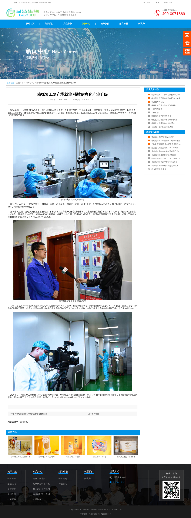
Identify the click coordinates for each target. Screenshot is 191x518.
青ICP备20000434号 (103, 514)
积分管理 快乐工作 (158, 169)
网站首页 (30, 24)
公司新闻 (39, 83)
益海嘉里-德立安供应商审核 (162, 137)
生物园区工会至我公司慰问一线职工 (165, 166)
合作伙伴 (105, 24)
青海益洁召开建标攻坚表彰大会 (164, 155)
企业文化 (11, 484)
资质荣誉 (11, 489)
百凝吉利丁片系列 (41, 494)
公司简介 (11, 478)
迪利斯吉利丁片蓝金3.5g (20, 457)
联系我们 (142, 24)
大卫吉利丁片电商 (73, 457)
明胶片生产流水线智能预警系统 (164, 105)
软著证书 (11, 499)
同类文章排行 (152, 89)
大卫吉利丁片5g (99, 457)
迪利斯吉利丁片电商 (46, 457)
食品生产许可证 (157, 102)
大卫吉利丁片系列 (41, 489)
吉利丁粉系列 (39, 478)
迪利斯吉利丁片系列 (41, 484)
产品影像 (37, 499)
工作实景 (155, 113)
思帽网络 (92, 514)
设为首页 (147, 2)
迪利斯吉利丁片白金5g (126, 457)
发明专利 (11, 494)
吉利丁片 (110, 509)
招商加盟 (123, 24)
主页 (18, 83)
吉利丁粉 (117, 509)
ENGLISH (168, 2)
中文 (157, 2)
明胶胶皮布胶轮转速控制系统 (163, 123)
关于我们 (49, 24)
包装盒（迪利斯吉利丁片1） (162, 127)
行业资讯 (62, 484)
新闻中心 (86, 24)
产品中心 (67, 24)
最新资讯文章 (152, 132)
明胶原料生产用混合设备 (161, 116)
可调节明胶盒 (156, 109)
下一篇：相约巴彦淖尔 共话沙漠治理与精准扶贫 (28, 414)
